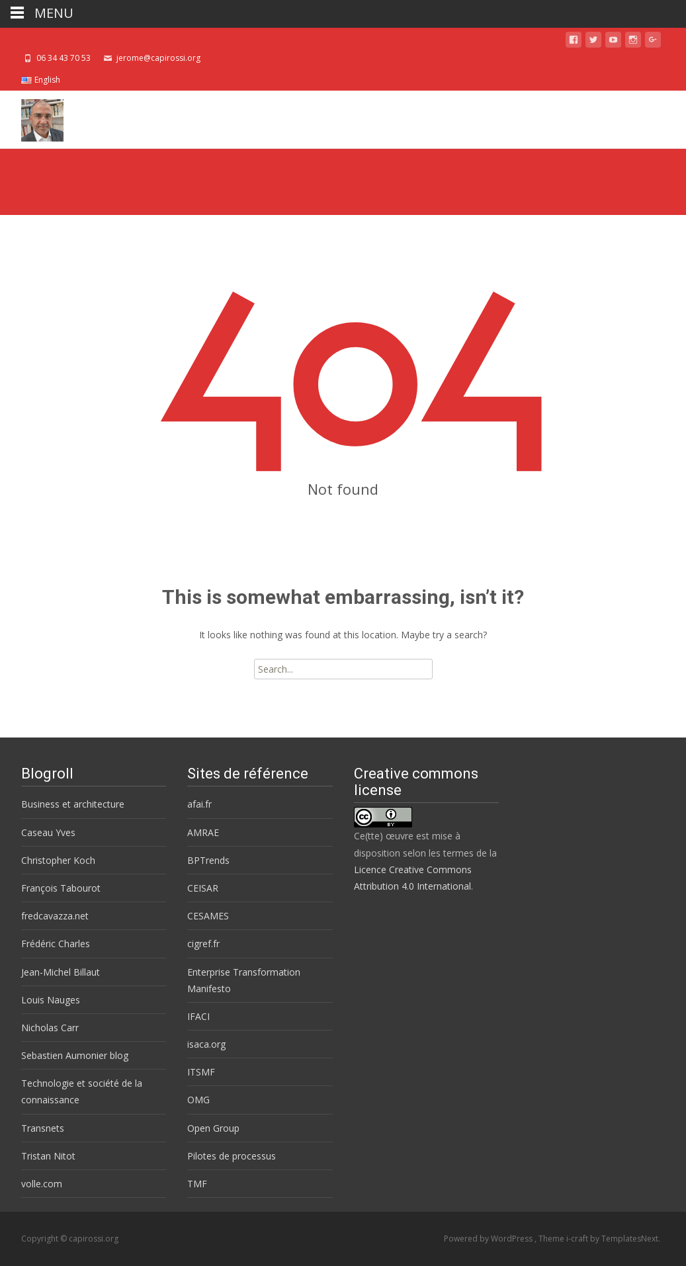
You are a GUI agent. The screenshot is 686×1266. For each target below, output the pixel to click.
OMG (198, 1099)
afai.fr (199, 804)
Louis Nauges (50, 999)
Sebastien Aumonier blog (74, 1055)
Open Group (213, 1128)
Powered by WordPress (489, 1238)
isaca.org (206, 1044)
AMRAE (203, 832)
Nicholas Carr (50, 1027)
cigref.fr (203, 943)
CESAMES (208, 915)
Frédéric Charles (55, 943)
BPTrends (208, 860)
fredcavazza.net (55, 915)
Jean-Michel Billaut (60, 972)
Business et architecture (72, 804)
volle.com (41, 1183)
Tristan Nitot (48, 1156)
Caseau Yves (48, 832)
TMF (197, 1183)
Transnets (42, 1128)
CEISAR (202, 888)
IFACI (198, 1016)
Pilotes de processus (231, 1156)
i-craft (578, 1238)
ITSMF (201, 1072)
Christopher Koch (58, 860)
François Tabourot (61, 888)
